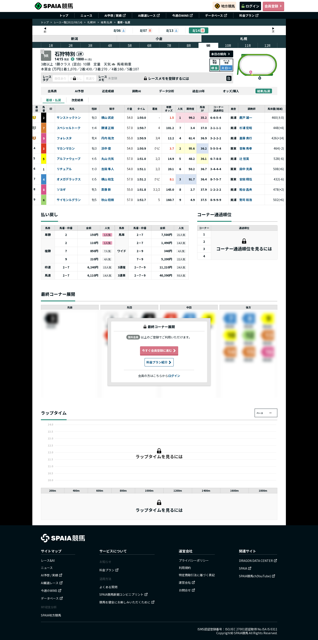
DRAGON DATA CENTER (258, 560)
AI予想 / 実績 (115, 15)
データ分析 (166, 91)
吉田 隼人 (107, 169)
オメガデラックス (69, 179)
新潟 (74, 38)
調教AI (136, 91)
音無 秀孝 (245, 148)
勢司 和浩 (245, 200)
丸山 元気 (107, 159)
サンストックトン (69, 118)
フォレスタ (64, 138)
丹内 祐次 (107, 138)
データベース (216, 15)
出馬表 (52, 91)
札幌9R (91, 22)
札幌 (244, 38)
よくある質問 (108, 586)
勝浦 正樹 (107, 128)
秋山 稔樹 (107, 200)
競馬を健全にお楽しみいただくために (127, 602)
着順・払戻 (53, 99)
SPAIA (245, 568)
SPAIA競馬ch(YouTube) (257, 576)
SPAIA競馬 (241, 633)
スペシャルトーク (69, 128)
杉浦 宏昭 (245, 128)
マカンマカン (66, 148)
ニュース (86, 15)
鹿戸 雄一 (245, 118)
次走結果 (77, 99)
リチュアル (64, 169)
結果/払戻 (106, 22)
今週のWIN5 (182, 15)
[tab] (53, 100)
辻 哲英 (244, 159)
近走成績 (108, 91)
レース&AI (48, 560)
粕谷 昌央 (245, 190)
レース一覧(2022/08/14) (68, 22)
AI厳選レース (149, 15)
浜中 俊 (106, 148)
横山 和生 (107, 179)
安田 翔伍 (245, 179)
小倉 (159, 38)
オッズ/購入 (231, 91)
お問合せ (187, 590)
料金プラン (249, 15)
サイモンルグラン (69, 200)
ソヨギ (61, 190)
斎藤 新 (106, 190)
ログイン (250, 6)
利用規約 (185, 567)
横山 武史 (107, 118)
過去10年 (198, 91)
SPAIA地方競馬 (51, 615)
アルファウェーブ (69, 159)
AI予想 (79, 91)
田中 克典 (245, 169)
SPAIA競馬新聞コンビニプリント (123, 594)
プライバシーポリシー (194, 560)
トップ (63, 15)
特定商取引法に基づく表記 (197, 574)
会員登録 (273, 6)
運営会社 (187, 582)
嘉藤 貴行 (245, 138)
